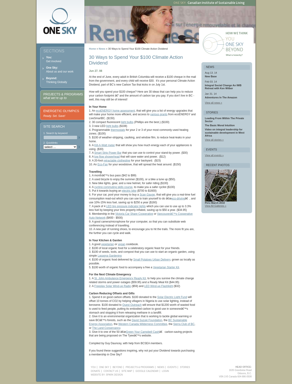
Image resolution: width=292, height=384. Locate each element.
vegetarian (107, 244)
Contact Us (111, 371)
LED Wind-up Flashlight (158, 286)
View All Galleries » (215, 205)
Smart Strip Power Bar (107, 152)
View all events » (214, 155)
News (102, 48)
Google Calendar (147, 371)
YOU (93, 367)
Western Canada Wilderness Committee (142, 324)
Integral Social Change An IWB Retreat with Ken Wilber (223, 87)
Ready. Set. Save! (54, 116)
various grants (158, 114)
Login (165, 371)
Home (92, 48)
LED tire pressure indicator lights (126, 206)
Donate (95, 371)
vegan (121, 244)
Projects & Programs (63, 96)
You (240, 39)
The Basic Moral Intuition (220, 125)
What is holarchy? (240, 56)
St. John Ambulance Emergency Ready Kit (120, 278)
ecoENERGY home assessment (115, 110)
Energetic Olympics (61, 111)
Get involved (53, 59)
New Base (211, 76)
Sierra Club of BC (183, 324)
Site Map (127, 371)
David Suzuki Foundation (147, 320)
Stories (185, 367)
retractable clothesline (117, 160)
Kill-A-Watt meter (104, 145)
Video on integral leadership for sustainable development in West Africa (224, 132)
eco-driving (178, 198)
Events (172, 367)
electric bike (129, 190)
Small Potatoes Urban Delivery (151, 259)
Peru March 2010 (215, 202)
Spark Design (114, 374)
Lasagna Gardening (110, 255)
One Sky (240, 45)
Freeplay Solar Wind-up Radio (112, 286)
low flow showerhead (107, 156)
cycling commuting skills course (113, 187)
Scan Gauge (147, 194)
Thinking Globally (56, 80)
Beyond (240, 50)
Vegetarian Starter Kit (166, 267)
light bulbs (127, 122)
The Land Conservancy (106, 328)
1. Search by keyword (55, 133)
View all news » (213, 102)
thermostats (118, 130)
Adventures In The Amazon (221, 97)
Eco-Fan (102, 164)
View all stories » (214, 139)
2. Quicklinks (50, 142)
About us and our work (59, 69)
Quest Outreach (132, 304)
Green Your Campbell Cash (142, 331)
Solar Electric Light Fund (172, 297)
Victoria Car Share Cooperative (134, 213)
